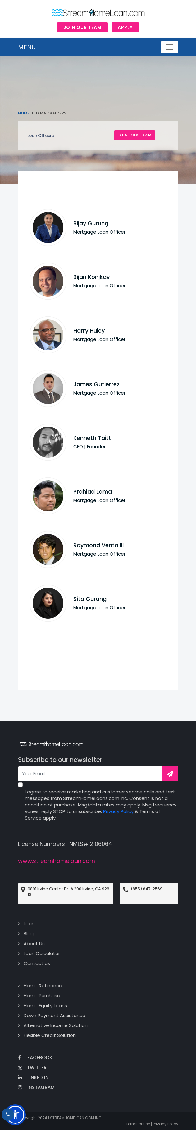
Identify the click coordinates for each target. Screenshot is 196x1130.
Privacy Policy (118, 811)
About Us (34, 943)
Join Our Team (82, 27)
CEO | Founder (89, 446)
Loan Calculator (42, 953)
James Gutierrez (96, 384)
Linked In (33, 1077)
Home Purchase (42, 995)
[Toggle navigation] (169, 47)
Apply (125, 27)
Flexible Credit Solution (50, 1035)
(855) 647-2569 (146, 889)
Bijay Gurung (90, 223)
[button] (15, 1115)
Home (24, 113)
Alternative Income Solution (56, 1025)
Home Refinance (43, 985)
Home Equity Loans (45, 1005)
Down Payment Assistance (54, 1015)
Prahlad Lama (92, 491)
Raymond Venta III (98, 545)
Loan (29, 923)
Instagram (36, 1087)
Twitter (32, 1067)
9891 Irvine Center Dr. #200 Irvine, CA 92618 (68, 892)
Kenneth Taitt (92, 438)
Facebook (35, 1057)
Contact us (37, 963)
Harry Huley (89, 330)
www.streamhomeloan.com (56, 861)
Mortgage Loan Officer (99, 232)
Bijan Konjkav (91, 277)
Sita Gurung (90, 599)
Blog (29, 933)
